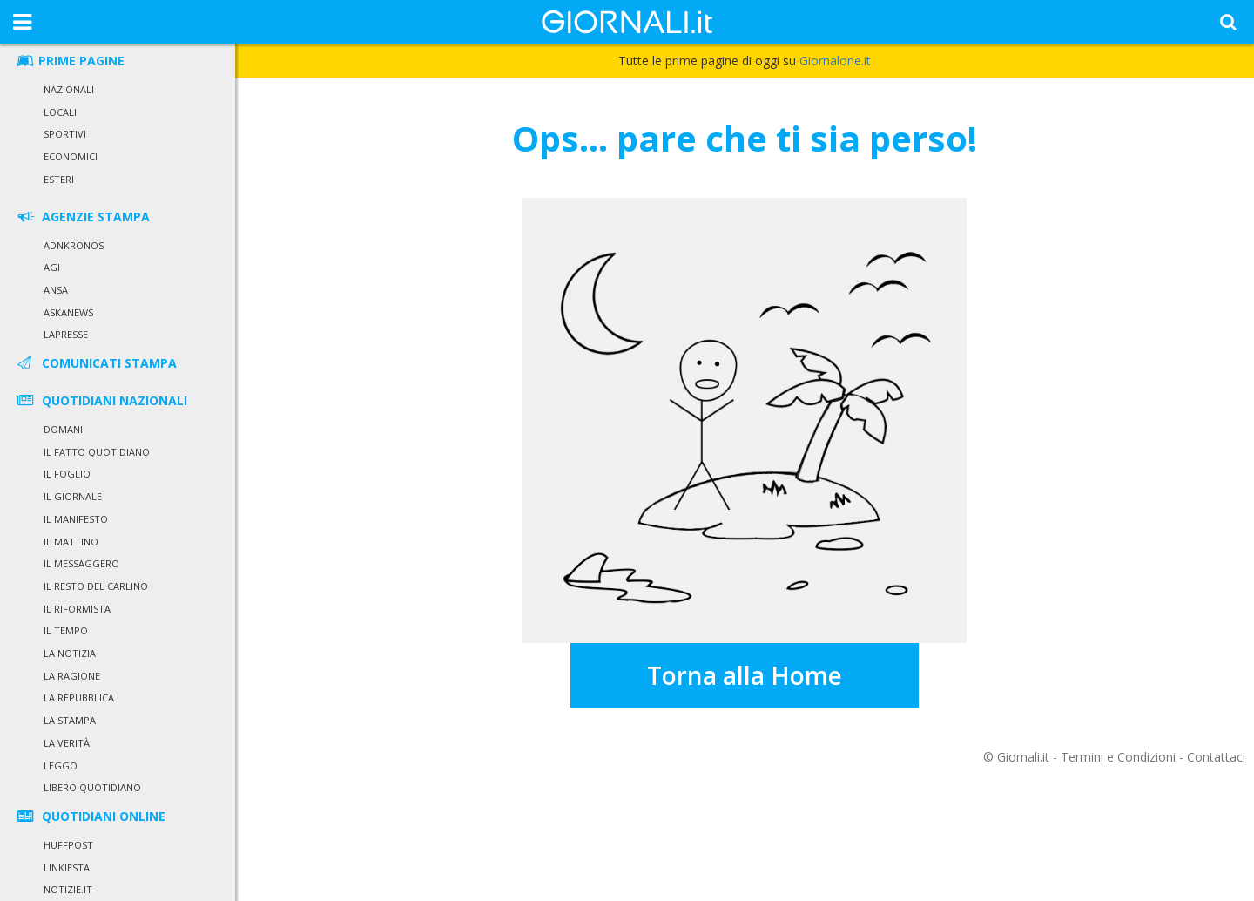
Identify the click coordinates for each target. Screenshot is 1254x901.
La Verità (67, 742)
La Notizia (70, 653)
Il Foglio (67, 473)
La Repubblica (79, 697)
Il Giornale (73, 496)
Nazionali (69, 89)
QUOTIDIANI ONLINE (90, 816)
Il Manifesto (76, 518)
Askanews (68, 312)
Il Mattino (71, 541)
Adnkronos (74, 245)
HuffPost (68, 844)
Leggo (61, 765)
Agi (52, 267)
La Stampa (70, 720)
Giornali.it (1023, 757)
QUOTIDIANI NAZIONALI (101, 400)
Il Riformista (77, 608)
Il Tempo (66, 630)
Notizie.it (68, 889)
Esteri (59, 179)
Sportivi (65, 133)
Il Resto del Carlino (96, 586)
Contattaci (1216, 757)
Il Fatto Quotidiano (97, 451)
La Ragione (72, 675)
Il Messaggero (81, 563)
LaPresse (66, 334)
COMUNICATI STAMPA (96, 363)
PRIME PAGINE (70, 60)
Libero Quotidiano (92, 787)
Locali (60, 112)
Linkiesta (67, 867)
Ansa (56, 289)
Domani (63, 429)
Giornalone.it (835, 60)
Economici (71, 156)
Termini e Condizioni (1118, 757)
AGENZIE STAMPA (82, 216)
